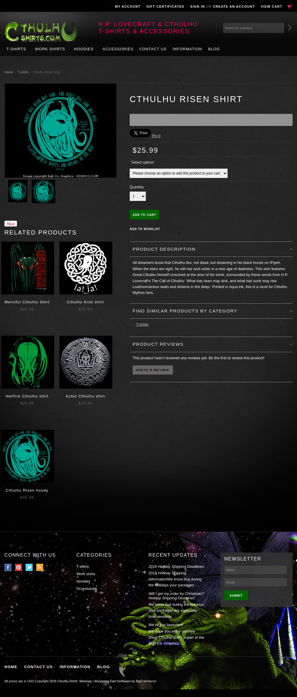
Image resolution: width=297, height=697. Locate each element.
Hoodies (84, 49)
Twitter (29, 567)
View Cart (271, 6)
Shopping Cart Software (112, 681)
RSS (40, 567)
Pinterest (18, 567)
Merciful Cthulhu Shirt (27, 302)
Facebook (8, 567)
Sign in (197, 6)
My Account (128, 6)
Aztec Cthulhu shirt (85, 396)
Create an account (234, 6)
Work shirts (50, 49)
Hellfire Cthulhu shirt (27, 396)
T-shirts (16, 49)
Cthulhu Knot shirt (85, 302)
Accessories (117, 49)
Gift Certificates (165, 6)
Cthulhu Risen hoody (27, 490)
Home (8, 72)
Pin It (156, 136)
